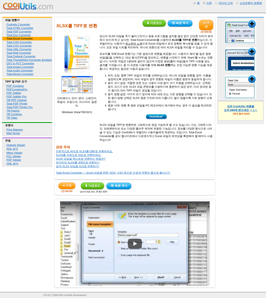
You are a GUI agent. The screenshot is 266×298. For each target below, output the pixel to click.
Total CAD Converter (19, 42)
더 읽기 (253, 110)
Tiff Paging (13, 110)
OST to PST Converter (20, 63)
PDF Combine (15, 85)
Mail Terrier (13, 133)
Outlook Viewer (15, 145)
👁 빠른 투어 (180, 23)
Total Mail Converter (18, 52)
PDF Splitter (13, 93)
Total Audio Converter (19, 70)
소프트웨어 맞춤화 (251, 3)
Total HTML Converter (19, 28)
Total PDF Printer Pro (19, 107)
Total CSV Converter (19, 45)
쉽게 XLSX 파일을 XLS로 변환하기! (77, 166)
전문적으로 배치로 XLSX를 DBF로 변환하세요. (84, 151)
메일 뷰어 (12, 148)
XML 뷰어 (12, 163)
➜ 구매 (206, 24)
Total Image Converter (20, 67)
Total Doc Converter (18, 35)
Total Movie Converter (19, 74)
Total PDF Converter (19, 31)
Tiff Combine (14, 114)
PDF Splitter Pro (16, 96)
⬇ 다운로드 (154, 23)
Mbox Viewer (14, 152)
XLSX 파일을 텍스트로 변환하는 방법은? (80, 158)
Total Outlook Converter (21, 56)
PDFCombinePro (16, 89)
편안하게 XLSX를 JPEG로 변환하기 (78, 162)
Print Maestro (14, 129)
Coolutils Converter (18, 24)
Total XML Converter (19, 49)
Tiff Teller (11, 117)
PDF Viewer (13, 159)
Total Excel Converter (19, 38)
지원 (209, 3)
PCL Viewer (13, 156)
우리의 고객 (226, 3)
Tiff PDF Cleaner (16, 100)
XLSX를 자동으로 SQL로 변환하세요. (78, 155)
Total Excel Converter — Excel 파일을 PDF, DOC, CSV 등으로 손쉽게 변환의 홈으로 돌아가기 (113, 172)
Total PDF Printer (16, 103)
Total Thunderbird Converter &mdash (29, 59)
